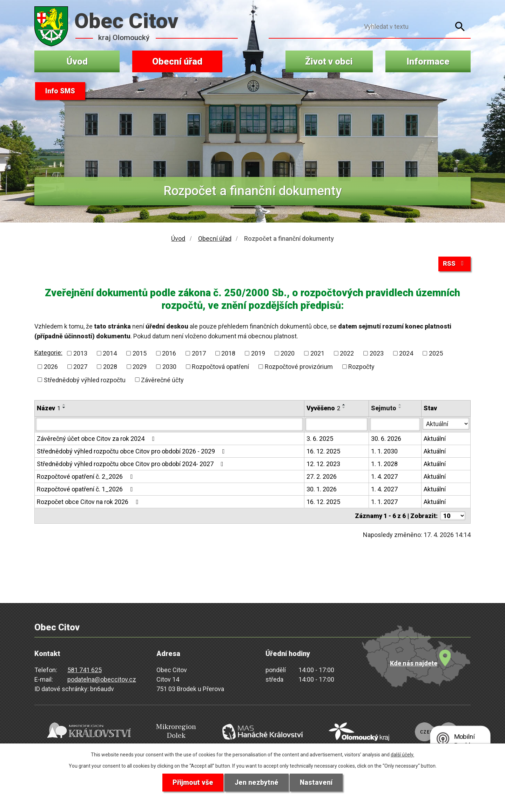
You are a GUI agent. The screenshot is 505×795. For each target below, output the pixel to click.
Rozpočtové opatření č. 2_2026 (86, 477)
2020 (288, 354)
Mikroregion (170, 731)
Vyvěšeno (323, 408)
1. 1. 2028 (384, 464)
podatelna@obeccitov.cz (101, 680)
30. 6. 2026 (386, 439)
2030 (169, 367)
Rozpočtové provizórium (299, 367)
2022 (347, 354)
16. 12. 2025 (323, 452)
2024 (406, 354)
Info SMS (60, 91)
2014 (110, 354)
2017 (199, 354)
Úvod (77, 61)
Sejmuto (383, 408)
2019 (258, 354)
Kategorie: (48, 353)
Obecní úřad (177, 61)
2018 (228, 354)
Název (48, 408)
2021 (317, 354)
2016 (169, 354)
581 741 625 (84, 670)
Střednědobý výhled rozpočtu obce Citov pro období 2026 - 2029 (132, 452)
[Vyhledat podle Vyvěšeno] (336, 425)
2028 (110, 367)
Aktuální (435, 439)
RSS (454, 263)
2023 (377, 354)
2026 (51, 367)
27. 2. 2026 (322, 477)
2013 (80, 354)
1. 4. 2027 (384, 477)
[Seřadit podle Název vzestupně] (64, 405)
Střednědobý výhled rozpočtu (85, 380)
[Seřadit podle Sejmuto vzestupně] (400, 405)
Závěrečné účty (162, 380)
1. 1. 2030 (384, 452)
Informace (428, 61)
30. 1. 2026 (322, 489)
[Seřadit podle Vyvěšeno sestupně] (344, 408)
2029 (140, 367)
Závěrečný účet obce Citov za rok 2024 (97, 439)
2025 (436, 354)
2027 (80, 367)
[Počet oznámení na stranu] (452, 516)
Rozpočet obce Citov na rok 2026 (89, 502)
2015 (140, 354)
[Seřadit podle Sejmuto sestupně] (400, 408)
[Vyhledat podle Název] (169, 425)
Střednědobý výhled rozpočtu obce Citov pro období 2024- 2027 (131, 464)
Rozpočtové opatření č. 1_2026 (86, 489)
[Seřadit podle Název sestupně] (64, 408)
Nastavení (316, 782)
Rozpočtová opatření (220, 367)
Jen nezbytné (256, 782)
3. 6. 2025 (320, 439)
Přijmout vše (192, 782)
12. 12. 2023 (323, 464)
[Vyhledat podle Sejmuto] (395, 425)
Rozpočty (361, 367)
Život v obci (329, 61)
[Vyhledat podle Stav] (446, 424)
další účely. (402, 754)
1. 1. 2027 (384, 502)
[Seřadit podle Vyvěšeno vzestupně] (344, 405)
